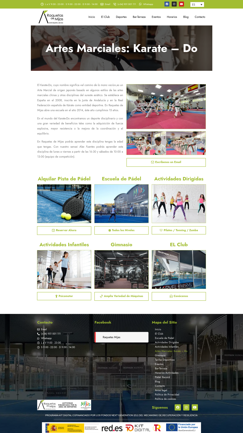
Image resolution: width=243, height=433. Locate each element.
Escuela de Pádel (164, 338)
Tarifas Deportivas (165, 360)
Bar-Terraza (139, 17)
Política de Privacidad (167, 394)
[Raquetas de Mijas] (64, 375)
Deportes (121, 17)
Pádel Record (162, 377)
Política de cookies (165, 399)
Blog (185, 17)
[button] (130, 142)
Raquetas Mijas (111, 337)
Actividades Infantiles (167, 347)
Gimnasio (160, 355)
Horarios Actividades (166, 373)
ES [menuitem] (193, 5)
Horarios (172, 17)
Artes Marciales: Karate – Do (171, 351)
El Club (105, 17)
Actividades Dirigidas (167, 342)
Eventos (156, 17)
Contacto (200, 17)
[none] (197, 4)
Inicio (91, 17)
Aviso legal (161, 390)
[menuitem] (197, 4)
